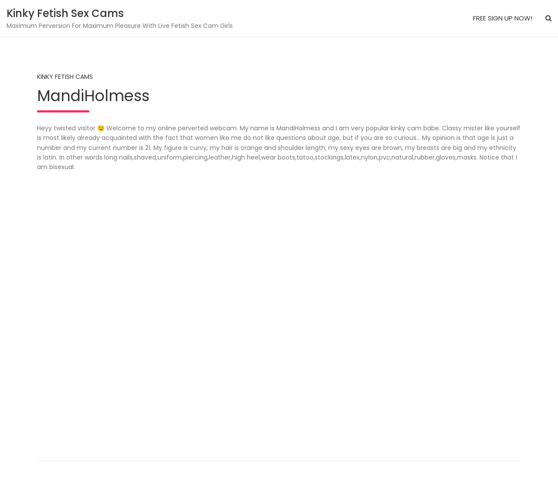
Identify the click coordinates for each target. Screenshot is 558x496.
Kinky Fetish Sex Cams (65, 13)
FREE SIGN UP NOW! (502, 18)
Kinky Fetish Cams (65, 76)
